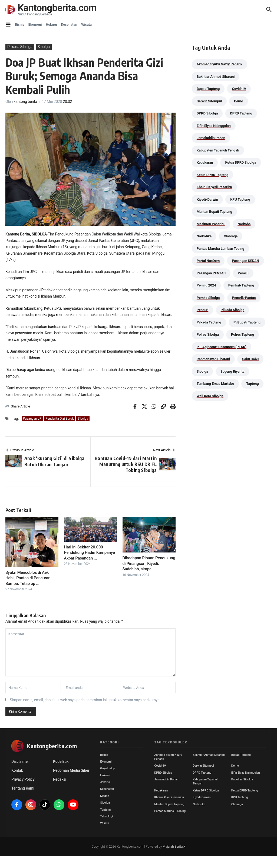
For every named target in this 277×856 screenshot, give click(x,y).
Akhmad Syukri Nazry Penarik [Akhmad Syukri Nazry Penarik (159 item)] (219, 64)
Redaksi (59, 779)
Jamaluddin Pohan (166, 779)
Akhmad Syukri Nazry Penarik (168, 757)
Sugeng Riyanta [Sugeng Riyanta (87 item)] (232, 371)
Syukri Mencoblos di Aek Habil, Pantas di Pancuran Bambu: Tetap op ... (27, 578)
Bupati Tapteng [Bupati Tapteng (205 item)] (208, 89)
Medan (104, 796)
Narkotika (199, 804)
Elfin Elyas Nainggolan (245, 772)
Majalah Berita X (174, 846)
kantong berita (25, 101)
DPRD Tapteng (202, 772)
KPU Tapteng (239, 797)
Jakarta (105, 782)
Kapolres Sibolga (242, 779)
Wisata (86, 24)
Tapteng (105, 809)
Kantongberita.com (57, 8)
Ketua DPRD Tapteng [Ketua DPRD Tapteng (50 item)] (212, 175)
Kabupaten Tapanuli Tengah (205, 781)
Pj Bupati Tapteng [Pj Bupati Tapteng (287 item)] (246, 322)
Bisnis (19, 24)
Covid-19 (160, 765)
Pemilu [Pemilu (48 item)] (243, 273)
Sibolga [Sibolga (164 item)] (202, 371)
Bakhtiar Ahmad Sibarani (209, 755)
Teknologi (106, 816)
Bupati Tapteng (241, 755)
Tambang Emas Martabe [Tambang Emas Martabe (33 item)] (215, 384)
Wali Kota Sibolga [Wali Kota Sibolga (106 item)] (210, 396)
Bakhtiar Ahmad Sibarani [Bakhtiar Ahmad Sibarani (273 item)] (216, 77)
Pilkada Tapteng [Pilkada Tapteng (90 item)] (209, 322)
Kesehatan (69, 24)
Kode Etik (60, 761)
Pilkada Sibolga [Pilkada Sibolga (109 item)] (233, 310)
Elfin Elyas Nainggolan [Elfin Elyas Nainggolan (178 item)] (214, 126)
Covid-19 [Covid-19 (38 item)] (239, 89)
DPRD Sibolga (163, 772)
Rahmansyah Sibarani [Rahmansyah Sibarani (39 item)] (213, 359)
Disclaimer (20, 761)
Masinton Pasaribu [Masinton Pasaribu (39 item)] (211, 224)
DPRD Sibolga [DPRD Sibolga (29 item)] (207, 113)
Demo (235, 765)
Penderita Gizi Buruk (59, 418)
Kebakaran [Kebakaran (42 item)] (205, 162)
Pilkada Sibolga (19, 47)
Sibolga (44, 47)
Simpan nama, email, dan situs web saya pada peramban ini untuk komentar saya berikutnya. (85, 700)
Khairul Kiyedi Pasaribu (169, 797)
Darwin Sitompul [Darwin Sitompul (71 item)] (209, 101)
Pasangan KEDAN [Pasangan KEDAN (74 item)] (245, 261)
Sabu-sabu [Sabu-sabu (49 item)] (250, 359)
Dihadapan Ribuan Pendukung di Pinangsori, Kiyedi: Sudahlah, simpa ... (149, 563)
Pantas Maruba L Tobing (170, 811)
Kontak (17, 770)
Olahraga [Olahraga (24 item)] (231, 236)
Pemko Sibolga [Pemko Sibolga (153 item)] (208, 298)
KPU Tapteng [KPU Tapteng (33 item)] (240, 199)
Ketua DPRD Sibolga (206, 790)
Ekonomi (35, 24)
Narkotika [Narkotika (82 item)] (204, 236)
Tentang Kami (22, 788)
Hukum (51, 24)
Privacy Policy (22, 779)
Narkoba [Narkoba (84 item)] (244, 224)
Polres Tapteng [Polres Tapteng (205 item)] (242, 334)
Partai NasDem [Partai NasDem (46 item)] (208, 261)
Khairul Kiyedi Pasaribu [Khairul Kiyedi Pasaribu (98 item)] (214, 187)
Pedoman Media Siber (71, 770)
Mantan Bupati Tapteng (169, 804)
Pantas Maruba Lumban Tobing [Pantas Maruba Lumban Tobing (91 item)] (220, 249)
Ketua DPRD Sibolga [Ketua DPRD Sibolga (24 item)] (240, 162)
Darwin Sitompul (203, 765)
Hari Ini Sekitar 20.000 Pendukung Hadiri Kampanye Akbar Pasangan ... (89, 553)
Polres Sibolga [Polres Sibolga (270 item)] (208, 334)
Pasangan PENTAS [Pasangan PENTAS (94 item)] (211, 273)
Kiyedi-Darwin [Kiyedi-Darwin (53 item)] (207, 199)
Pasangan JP (32, 418)
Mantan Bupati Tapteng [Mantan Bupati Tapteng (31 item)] (214, 212)
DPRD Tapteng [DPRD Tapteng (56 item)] (241, 113)
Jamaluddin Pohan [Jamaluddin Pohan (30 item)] (211, 138)
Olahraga (237, 804)
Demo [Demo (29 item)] (238, 101)
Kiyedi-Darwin (202, 797)
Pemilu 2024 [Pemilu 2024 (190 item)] (206, 285)
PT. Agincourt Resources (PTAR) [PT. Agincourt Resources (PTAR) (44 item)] (221, 347)
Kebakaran (161, 790)
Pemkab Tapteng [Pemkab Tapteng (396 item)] (241, 285)
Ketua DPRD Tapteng (244, 790)
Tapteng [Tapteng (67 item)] (252, 384)
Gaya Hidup (107, 768)
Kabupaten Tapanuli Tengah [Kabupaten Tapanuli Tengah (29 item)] (218, 150)
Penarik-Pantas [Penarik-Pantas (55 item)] (244, 298)
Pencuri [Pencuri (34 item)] (203, 310)
